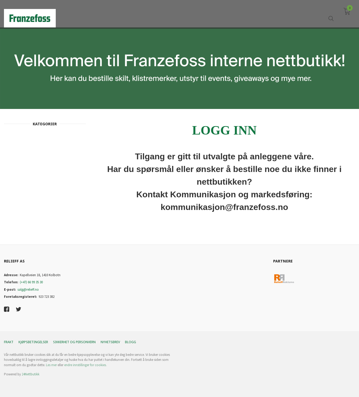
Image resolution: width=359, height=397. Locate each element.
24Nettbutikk (30, 374)
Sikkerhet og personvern (74, 342)
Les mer (51, 365)
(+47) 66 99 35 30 (31, 282)
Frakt (8, 342)
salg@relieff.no (28, 289)
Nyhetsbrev (110, 342)
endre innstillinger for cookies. (85, 365)
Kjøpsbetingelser (33, 342)
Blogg (130, 342)
